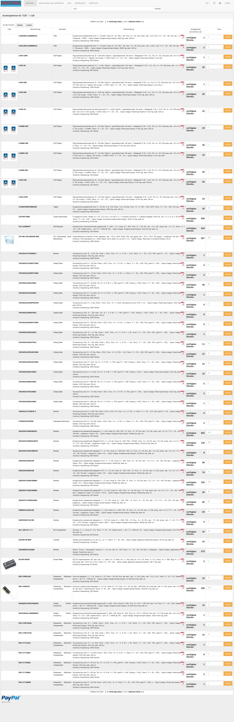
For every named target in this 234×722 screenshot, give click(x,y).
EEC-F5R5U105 (25, 576)
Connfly (56, 540)
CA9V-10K (23, 180)
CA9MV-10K (23, 153)
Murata (56, 431)
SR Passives (58, 226)
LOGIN (227, 3)
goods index (6, 702)
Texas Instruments (60, 217)
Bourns (56, 253)
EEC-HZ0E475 (24, 586)
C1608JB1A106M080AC (28, 36)
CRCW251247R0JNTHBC (29, 352)
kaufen (228, 37)
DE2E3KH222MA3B (26, 471)
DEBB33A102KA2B (26, 510)
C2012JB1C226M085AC (28, 46)
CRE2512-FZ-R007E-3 (27, 411)
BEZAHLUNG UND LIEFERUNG (51, 3)
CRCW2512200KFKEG (27, 313)
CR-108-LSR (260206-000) (29, 236)
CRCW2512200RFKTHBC (29, 322)
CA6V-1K (22, 65)
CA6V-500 (22, 92)
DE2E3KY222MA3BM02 (28, 481)
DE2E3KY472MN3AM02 (28, 500)
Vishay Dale (58, 263)
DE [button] (207, 3)
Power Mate (58, 559)
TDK (55, 36)
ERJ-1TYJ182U (25, 653)
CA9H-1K (22, 109)
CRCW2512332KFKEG (27, 342)
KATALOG (30, 3)
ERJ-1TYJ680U (25, 672)
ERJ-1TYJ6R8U (25, 682)
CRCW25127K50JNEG (27, 392)
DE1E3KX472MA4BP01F (28, 451)
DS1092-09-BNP (25, 540)
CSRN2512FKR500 (26, 421)
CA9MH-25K (23, 126)
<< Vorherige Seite (113, 22)
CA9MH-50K (23, 143)
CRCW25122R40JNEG (27, 332)
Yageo (56, 207)
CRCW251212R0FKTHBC (29, 273)
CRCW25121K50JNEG (27, 293)
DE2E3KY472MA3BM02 (28, 490)
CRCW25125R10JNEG (27, 372)
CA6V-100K (23, 56)
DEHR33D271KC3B (26, 520)
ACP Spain (58, 56)
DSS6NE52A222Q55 (26, 550)
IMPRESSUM (80, 3)
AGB (69, 3)
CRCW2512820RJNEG (27, 402)
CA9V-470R (23, 197)
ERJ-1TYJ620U (25, 663)
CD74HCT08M (24, 217)
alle (195, 32)
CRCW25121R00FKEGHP (29, 303)
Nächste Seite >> (136, 22)
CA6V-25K (23, 82)
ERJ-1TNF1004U (25, 623)
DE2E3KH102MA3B (26, 461)
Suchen (158, 9)
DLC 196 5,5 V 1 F (26, 530)
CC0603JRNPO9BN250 (28, 207)
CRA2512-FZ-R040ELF (27, 253)
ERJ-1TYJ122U (25, 643)
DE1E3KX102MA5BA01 (28, 431)
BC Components (60, 530)
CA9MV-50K (23, 170)
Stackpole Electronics (62, 421)
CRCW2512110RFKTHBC (29, 263)
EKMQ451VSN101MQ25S (29, 603)
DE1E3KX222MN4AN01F (28, 441)
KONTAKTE (93, 3)
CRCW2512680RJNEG (27, 382)
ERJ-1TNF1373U (25, 633)
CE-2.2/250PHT (25, 226)
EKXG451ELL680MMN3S (28, 613)
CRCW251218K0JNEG (27, 283)
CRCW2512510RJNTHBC (29, 362)
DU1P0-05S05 (24, 559)
